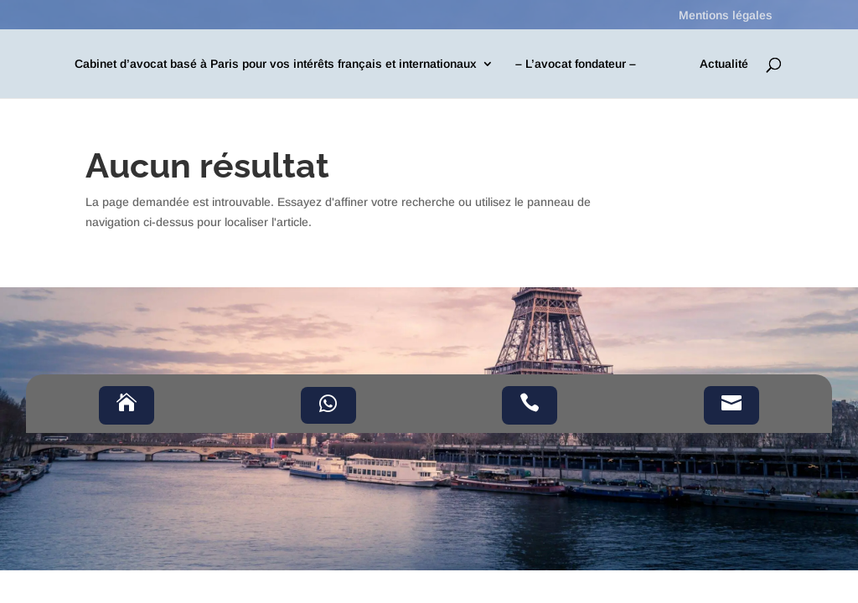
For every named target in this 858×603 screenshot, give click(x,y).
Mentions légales (726, 15)
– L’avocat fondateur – (575, 64)
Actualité (724, 64)
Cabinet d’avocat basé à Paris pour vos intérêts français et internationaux (276, 64)
